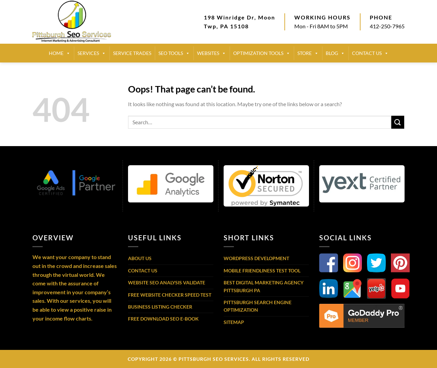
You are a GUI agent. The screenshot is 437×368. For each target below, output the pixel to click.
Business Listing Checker (160, 307)
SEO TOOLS (174, 53)
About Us (140, 258)
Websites (211, 53)
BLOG (335, 53)
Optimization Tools (261, 53)
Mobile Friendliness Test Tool (262, 270)
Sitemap (234, 322)
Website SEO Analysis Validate (166, 282)
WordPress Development (256, 258)
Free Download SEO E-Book (163, 319)
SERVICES (91, 53)
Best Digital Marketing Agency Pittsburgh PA (264, 286)
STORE (308, 53)
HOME (59, 53)
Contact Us (142, 270)
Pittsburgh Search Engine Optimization (258, 306)
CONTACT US (370, 53)
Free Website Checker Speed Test (169, 295)
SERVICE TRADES (132, 53)
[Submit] (398, 122)
